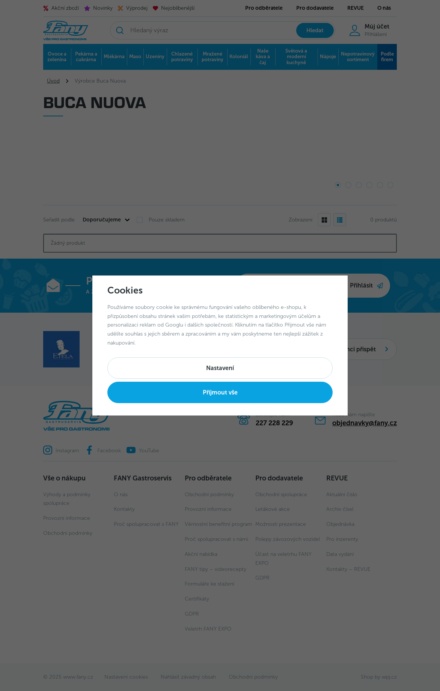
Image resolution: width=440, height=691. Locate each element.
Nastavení (220, 368)
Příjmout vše (220, 392)
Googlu (174, 325)
